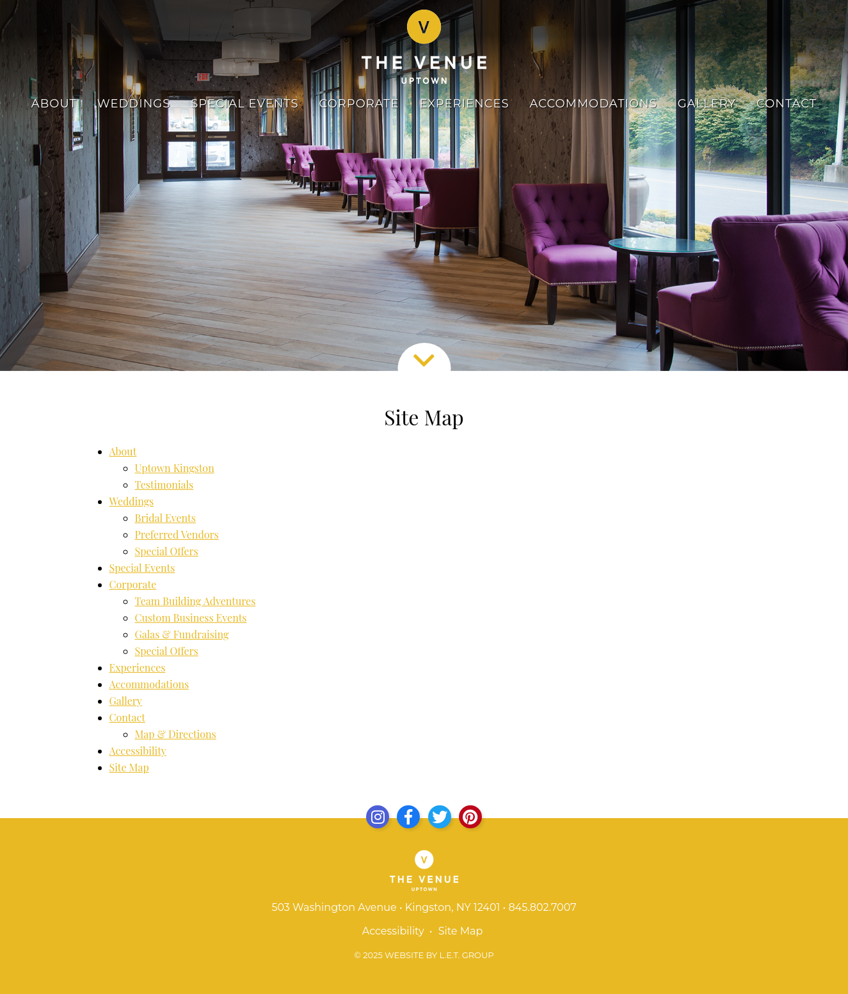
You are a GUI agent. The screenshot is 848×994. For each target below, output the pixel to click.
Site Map (129, 767)
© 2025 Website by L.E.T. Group (423, 955)
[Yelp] (470, 816)
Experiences (464, 104)
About (54, 104)
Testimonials (164, 484)
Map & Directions (175, 734)
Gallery (707, 104)
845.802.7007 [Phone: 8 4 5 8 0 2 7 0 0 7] (542, 907)
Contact (786, 104)
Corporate (359, 104)
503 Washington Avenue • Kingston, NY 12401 (385, 907)
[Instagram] (377, 816)
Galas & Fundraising (182, 634)
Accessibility (137, 750)
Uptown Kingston (174, 468)
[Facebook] (408, 816)
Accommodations (593, 104)
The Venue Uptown (424, 47)
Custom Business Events (191, 617)
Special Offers (166, 551)
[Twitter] (439, 816)
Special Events (244, 104)
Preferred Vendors (177, 534)
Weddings (134, 104)
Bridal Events (165, 518)
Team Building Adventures (195, 601)
